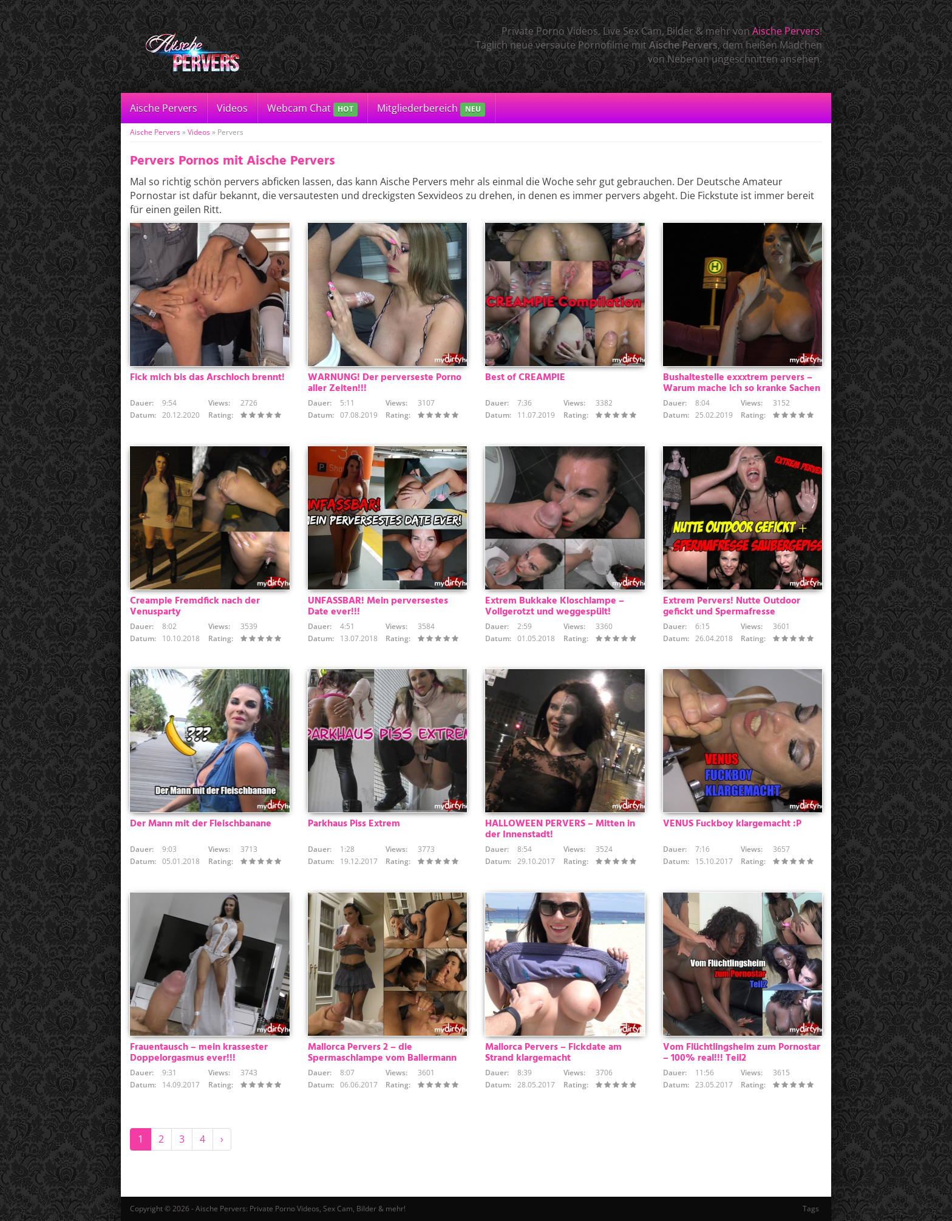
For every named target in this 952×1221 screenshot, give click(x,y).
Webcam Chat (312, 109)
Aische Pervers (786, 31)
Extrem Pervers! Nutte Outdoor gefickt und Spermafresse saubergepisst (731, 612)
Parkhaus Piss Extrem (354, 824)
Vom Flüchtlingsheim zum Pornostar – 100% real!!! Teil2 (741, 1052)
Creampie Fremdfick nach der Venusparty (195, 606)
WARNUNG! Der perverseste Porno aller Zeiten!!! (384, 383)
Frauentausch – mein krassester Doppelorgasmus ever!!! (199, 1052)
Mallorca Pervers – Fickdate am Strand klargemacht (553, 1052)
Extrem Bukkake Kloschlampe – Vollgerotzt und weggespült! (554, 606)
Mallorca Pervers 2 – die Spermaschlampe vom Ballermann (382, 1052)
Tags (811, 1208)
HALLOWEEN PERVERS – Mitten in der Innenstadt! (560, 829)
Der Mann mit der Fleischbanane (200, 824)
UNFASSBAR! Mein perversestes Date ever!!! (378, 606)
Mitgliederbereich (430, 109)
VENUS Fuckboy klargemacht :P (732, 824)
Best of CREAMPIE (525, 378)
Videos (232, 108)
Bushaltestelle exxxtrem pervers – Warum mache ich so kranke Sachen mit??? (741, 388)
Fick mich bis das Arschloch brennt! (207, 378)
